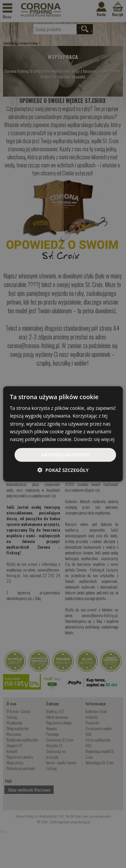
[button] (63, 470)
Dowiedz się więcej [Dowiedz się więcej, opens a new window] (94, 439)
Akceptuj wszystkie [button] (65, 455)
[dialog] (63, 434)
